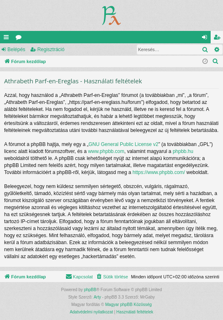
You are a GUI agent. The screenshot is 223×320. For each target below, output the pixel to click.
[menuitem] (215, 61)
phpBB (90, 289)
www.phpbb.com (106, 151)
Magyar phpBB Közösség (128, 304)
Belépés (16, 49)
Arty (97, 297)
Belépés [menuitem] (206, 38)
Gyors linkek (7, 38)
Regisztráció (50, 49)
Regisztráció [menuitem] (218, 38)
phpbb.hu (183, 151)
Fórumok (20, 38)
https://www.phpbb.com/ (159, 172)
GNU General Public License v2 (123, 144)
